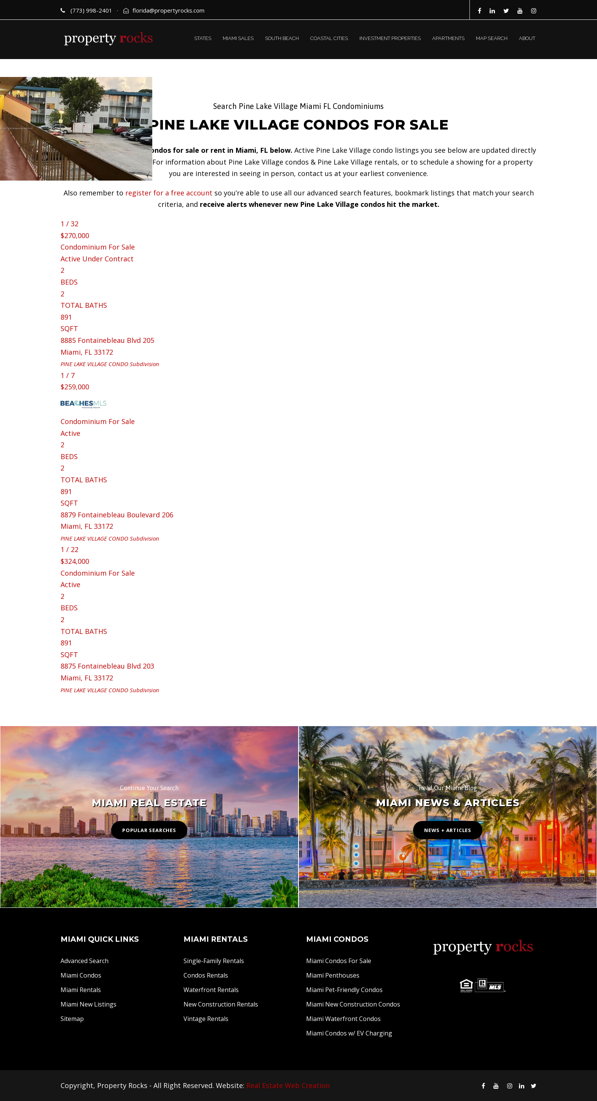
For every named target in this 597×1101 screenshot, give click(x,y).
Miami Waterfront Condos (343, 1019)
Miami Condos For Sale (338, 961)
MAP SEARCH (492, 38)
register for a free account (168, 192)
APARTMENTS (448, 38)
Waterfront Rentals (211, 990)
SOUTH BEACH (282, 38)
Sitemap (72, 1019)
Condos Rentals (206, 975)
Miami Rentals (81, 990)
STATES (202, 38)
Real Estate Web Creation (288, 1085)
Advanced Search (85, 961)
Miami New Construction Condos (353, 1004)
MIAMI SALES (238, 38)
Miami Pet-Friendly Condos (344, 990)
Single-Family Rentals (214, 961)
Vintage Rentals (206, 1019)
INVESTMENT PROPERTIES (390, 38)
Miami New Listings (89, 1004)
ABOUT (527, 38)
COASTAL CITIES (329, 38)
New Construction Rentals (221, 1004)
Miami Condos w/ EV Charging (349, 1033)
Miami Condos (81, 975)
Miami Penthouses (332, 975)
